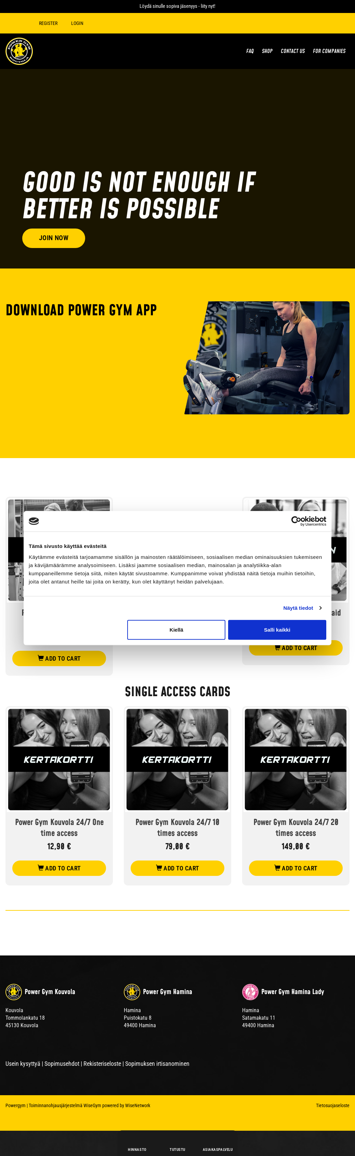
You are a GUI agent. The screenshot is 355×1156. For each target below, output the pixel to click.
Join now (55, 237)
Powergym (15, 1105)
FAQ (250, 51)
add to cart (59, 658)
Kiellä (176, 629)
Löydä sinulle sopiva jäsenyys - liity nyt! (177, 6)
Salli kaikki (277, 629)
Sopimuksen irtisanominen (157, 1063)
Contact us (293, 51)
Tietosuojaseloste (333, 1105)
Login (79, 23)
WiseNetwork (137, 1105)
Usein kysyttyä (22, 1063)
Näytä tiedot (298, 608)
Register (49, 23)
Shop (267, 51)
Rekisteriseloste (102, 1063)
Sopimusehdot (61, 1063)
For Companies (329, 51)
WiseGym (92, 1105)
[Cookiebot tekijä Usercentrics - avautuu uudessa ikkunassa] (296, 521)
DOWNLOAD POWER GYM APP (81, 311)
